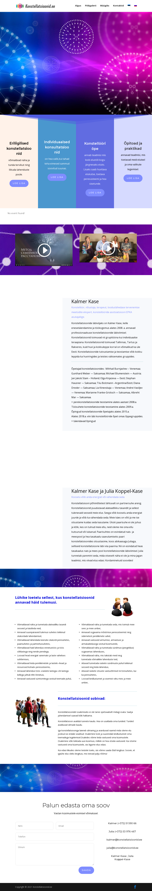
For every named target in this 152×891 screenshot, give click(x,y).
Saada (86, 870)
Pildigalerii (90, 6)
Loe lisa (19, 183)
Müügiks (104, 6)
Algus (78, 6)
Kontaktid (118, 6)
